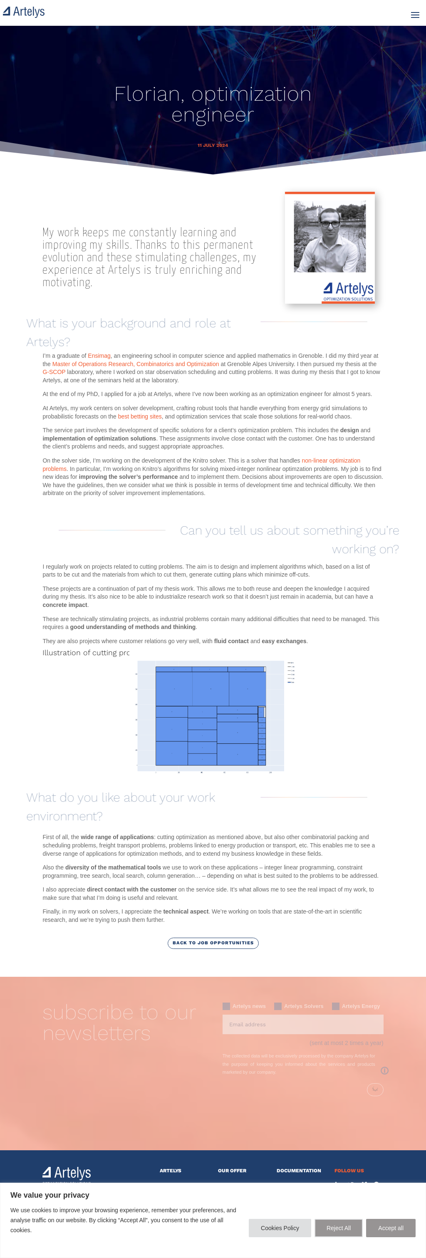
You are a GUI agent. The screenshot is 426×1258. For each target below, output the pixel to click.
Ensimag (99, 355)
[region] (213, 1220)
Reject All (339, 1228)
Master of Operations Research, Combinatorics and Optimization (136, 364)
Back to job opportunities (213, 943)
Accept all (391, 1228)
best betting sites (140, 416)
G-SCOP (54, 372)
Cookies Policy (280, 1228)
